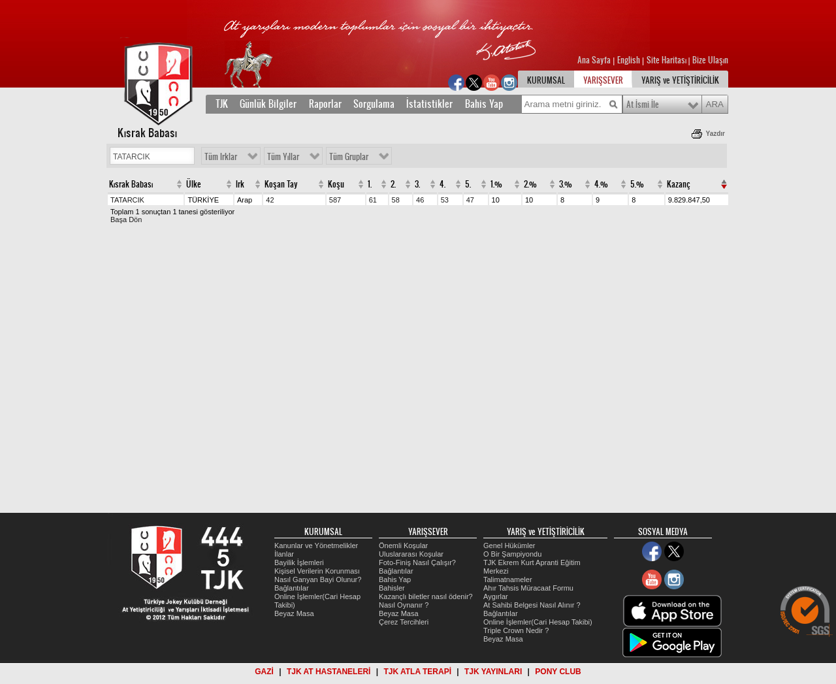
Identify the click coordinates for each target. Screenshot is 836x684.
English (628, 60)
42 (270, 200)
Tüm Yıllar (283, 157)
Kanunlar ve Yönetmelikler (316, 545)
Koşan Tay (281, 184)
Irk (240, 184)
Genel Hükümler (509, 545)
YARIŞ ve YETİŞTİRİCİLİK (680, 80)
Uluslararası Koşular (411, 554)
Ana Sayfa (595, 60)
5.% (637, 184)
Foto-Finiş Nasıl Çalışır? (417, 562)
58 (396, 200)
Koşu (336, 184)
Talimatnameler (507, 579)
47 (470, 200)
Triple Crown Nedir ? (516, 630)
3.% (565, 184)
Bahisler (392, 588)
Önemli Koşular (403, 545)
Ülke (193, 184)
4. (442, 184)
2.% (530, 184)
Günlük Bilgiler (268, 104)
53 (445, 200)
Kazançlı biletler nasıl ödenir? (426, 596)
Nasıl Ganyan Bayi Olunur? (317, 579)
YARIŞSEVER (603, 80)
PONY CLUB (558, 671)
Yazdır (715, 133)
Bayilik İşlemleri (299, 562)
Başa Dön (126, 219)
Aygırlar (495, 596)
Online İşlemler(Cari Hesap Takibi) (537, 622)
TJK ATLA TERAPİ (417, 671)
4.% (601, 184)
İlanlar (284, 554)
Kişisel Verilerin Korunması (317, 571)
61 (373, 200)
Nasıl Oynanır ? (403, 605)
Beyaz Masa (294, 613)
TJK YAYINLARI (493, 671)
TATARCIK (127, 200)
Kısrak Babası (131, 184)
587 (335, 200)
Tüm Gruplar (348, 157)
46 (420, 200)
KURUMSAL (546, 80)
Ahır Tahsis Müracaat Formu (528, 588)
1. (370, 184)
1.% (496, 184)
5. (468, 184)
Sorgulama (373, 104)
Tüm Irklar (220, 157)
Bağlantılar (291, 588)
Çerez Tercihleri (403, 622)
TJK (222, 104)
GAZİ (264, 671)
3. (417, 184)
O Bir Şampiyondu (512, 554)
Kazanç (678, 184)
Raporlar (325, 104)
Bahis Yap (484, 104)
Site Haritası (667, 60)
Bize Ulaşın (710, 60)
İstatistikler (429, 104)
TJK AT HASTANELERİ (328, 671)
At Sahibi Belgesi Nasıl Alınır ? (532, 605)
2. (393, 184)
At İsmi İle (642, 104)
